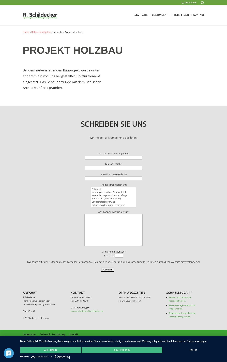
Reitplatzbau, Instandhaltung (113, 202)
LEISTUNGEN (159, 15)
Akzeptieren (122, 350)
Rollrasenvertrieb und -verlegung (113, 208)
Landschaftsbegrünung (113, 205)
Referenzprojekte (41, 32)
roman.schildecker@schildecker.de (87, 311)
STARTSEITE (141, 15)
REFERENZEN (181, 15)
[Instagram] (202, 2)
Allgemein (113, 192)
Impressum (29, 334)
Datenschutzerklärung (52, 334)
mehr (193, 350)
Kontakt (73, 334)
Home (26, 32)
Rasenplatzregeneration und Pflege (113, 199)
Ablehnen (50, 350)
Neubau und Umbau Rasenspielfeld (113, 196)
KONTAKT (198, 15)
